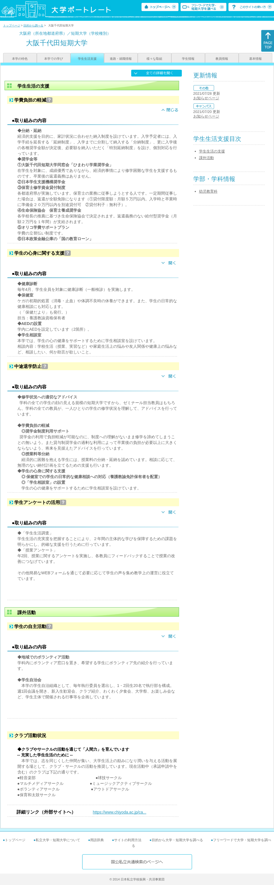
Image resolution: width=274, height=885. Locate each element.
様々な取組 (154, 58)
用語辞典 (97, 840)
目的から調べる (33, 25)
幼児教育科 (208, 191)
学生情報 (188, 58)
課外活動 (206, 158)
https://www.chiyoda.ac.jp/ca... (120, 812)
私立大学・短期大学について (58, 840)
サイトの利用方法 (127, 840)
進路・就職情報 (121, 58)
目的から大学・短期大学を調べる (177, 840)
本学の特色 (20, 58)
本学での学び (53, 58)
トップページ (11, 25)
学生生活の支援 (212, 151)
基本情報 (255, 58)
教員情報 (222, 58)
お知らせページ (206, 98)
